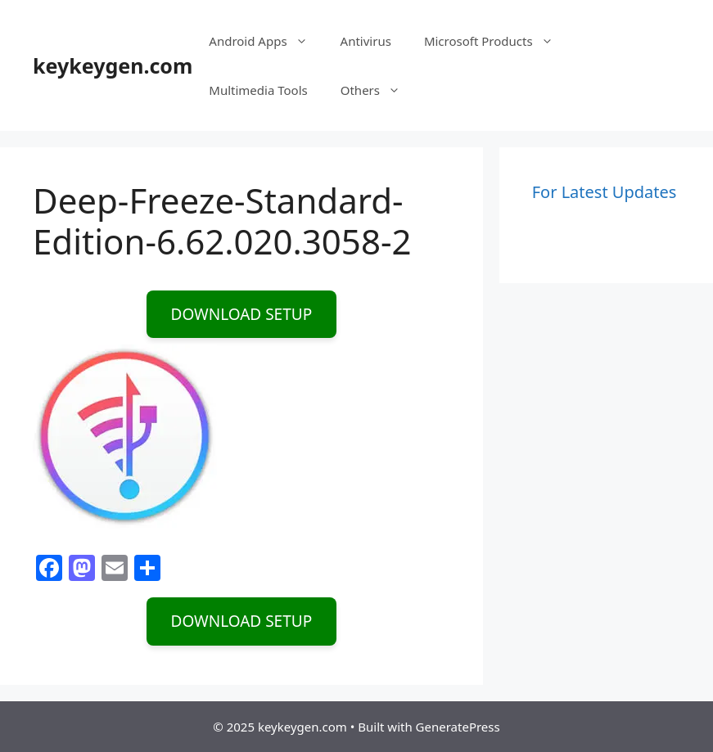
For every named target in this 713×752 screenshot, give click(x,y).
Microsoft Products (497, 40)
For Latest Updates (604, 192)
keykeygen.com (112, 65)
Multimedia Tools (258, 90)
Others (379, 90)
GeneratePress (458, 726)
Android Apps (266, 40)
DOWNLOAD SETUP (242, 314)
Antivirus (366, 41)
